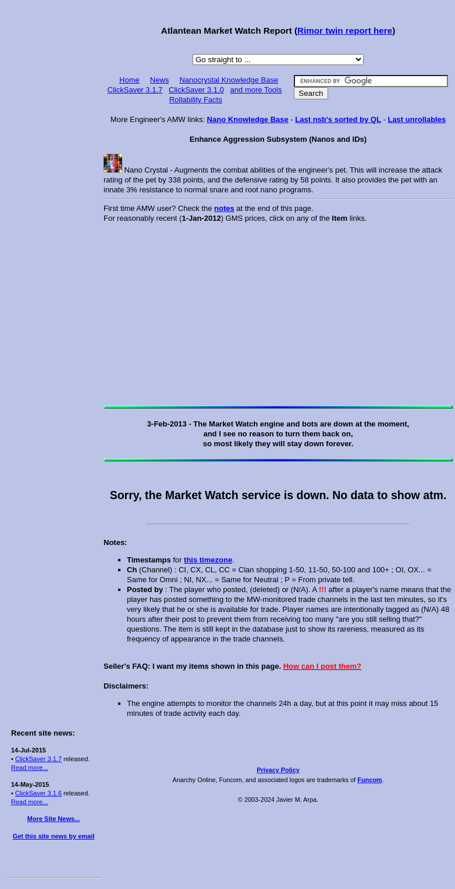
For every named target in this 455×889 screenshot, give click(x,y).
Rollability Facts (195, 99)
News (159, 80)
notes (224, 208)
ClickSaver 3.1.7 (38, 758)
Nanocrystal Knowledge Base (228, 80)
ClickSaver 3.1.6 (38, 793)
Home (129, 80)
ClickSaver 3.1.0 (196, 89)
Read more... (29, 767)
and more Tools (256, 89)
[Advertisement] (53, 181)
